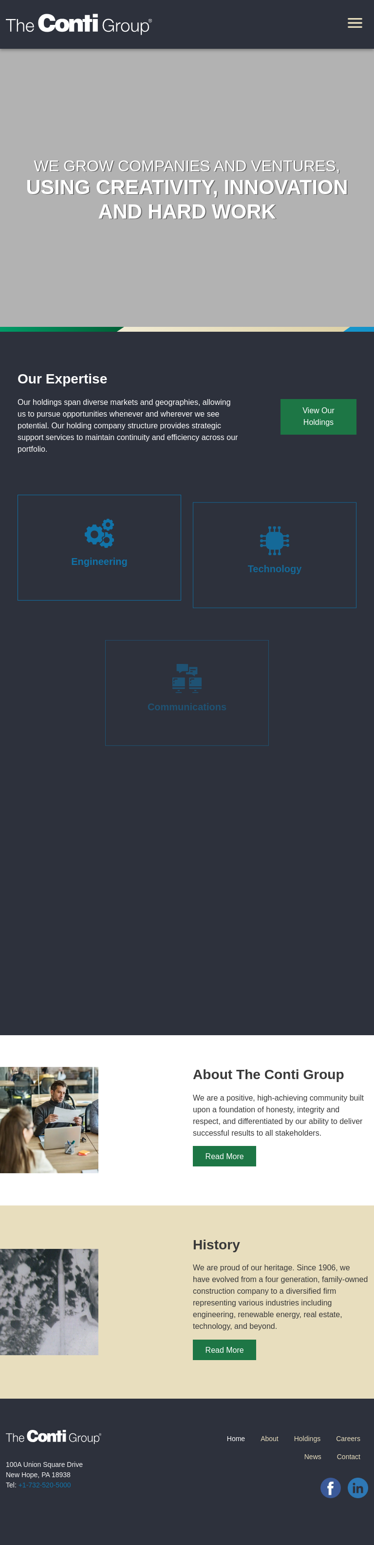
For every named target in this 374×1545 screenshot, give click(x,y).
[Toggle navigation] (355, 24)
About (270, 1439)
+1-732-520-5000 (45, 1485)
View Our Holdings (318, 416)
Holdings (307, 1439)
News (312, 1457)
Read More (225, 1156)
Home (236, 1439)
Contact (348, 1457)
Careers (348, 1439)
